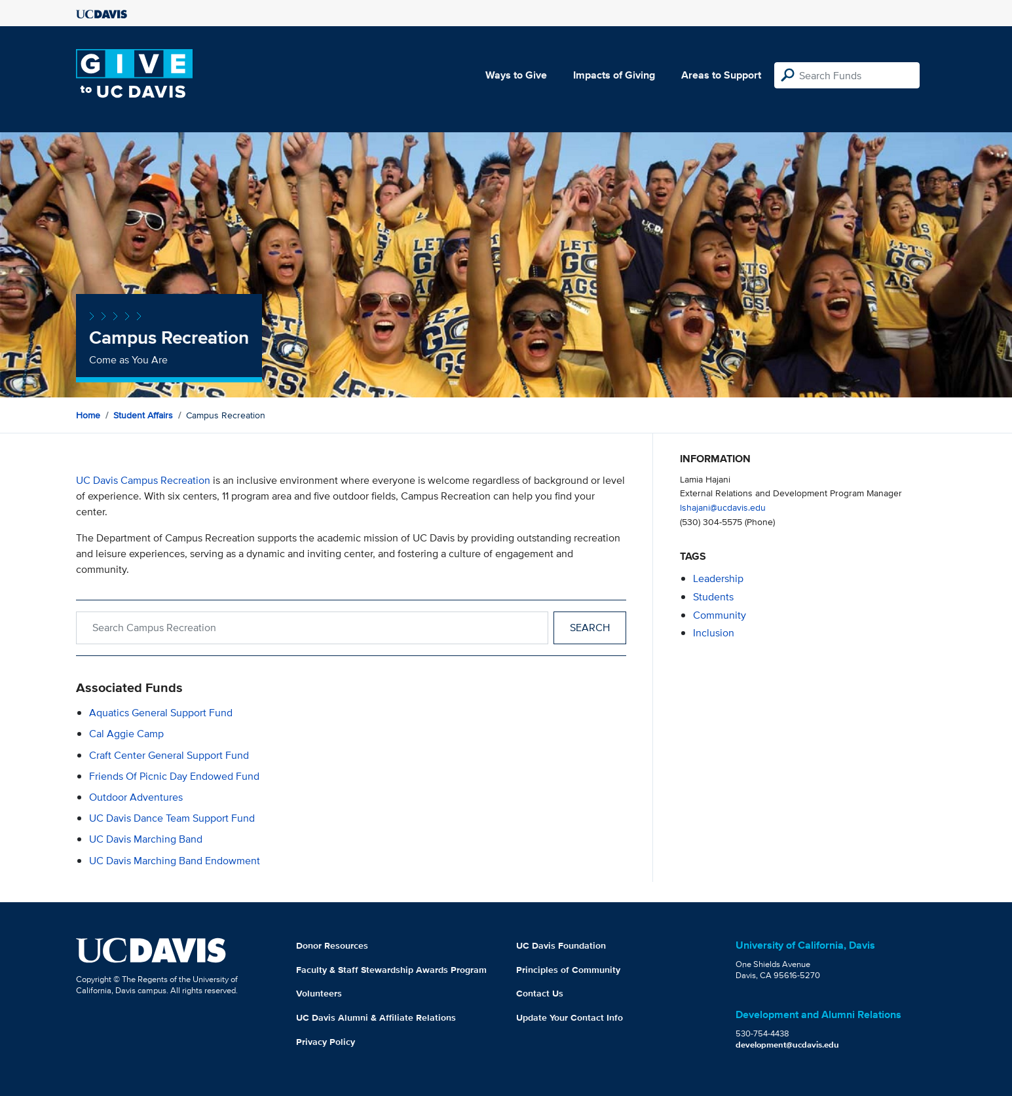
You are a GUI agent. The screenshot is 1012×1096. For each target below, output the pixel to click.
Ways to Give (516, 74)
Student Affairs (143, 415)
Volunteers (319, 993)
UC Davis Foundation (561, 945)
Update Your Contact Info (569, 1017)
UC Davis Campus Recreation (143, 480)
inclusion (713, 632)
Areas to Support (721, 74)
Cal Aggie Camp (126, 733)
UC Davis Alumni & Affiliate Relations (376, 1017)
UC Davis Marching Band (145, 839)
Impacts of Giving (614, 74)
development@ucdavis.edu (787, 1044)
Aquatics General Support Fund (161, 712)
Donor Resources (332, 945)
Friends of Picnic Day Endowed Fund (174, 776)
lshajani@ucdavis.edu (723, 507)
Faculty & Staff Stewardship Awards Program (391, 969)
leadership (718, 578)
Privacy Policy (325, 1041)
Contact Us (539, 993)
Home (88, 415)
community (719, 615)
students (713, 596)
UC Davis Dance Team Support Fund (172, 818)
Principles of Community (568, 969)
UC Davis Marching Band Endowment (174, 860)
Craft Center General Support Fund (169, 755)
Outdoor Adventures (136, 797)
